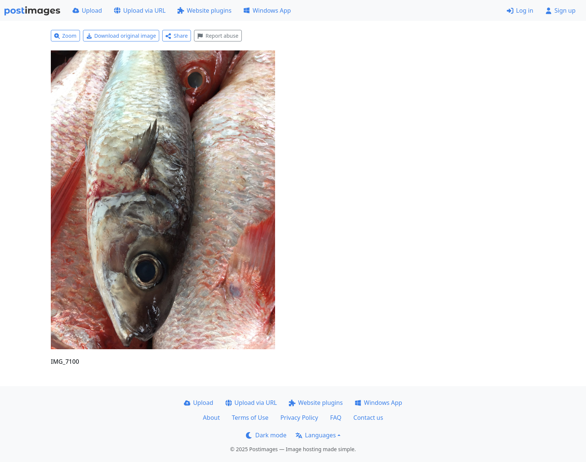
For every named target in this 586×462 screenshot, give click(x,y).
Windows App (267, 10)
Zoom (65, 35)
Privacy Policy (299, 417)
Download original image (121, 35)
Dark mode (266, 435)
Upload (87, 10)
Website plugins (204, 10)
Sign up (560, 10)
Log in (520, 10)
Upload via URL (140, 10)
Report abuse (217, 35)
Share (177, 35)
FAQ (335, 417)
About (211, 417)
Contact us (368, 417)
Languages (316, 435)
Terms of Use (250, 417)
